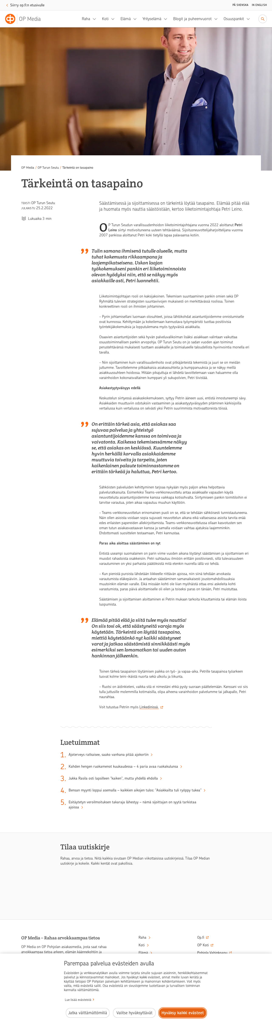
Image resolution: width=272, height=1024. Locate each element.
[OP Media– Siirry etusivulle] (25, 19)
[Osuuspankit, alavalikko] (249, 19)
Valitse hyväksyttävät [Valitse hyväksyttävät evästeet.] (134, 1012)
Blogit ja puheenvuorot (192, 18)
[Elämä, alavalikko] (136, 19)
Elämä (125, 18)
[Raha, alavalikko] (95, 19)
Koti (105, 18)
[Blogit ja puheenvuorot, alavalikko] (217, 19)
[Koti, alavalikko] (114, 19)
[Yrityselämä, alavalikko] (167, 19)
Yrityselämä (152, 18)
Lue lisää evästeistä (78, 1000)
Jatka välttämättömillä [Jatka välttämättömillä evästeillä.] (87, 1012)
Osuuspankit (234, 18)
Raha (86, 18)
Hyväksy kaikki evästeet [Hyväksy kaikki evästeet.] (183, 1012)
